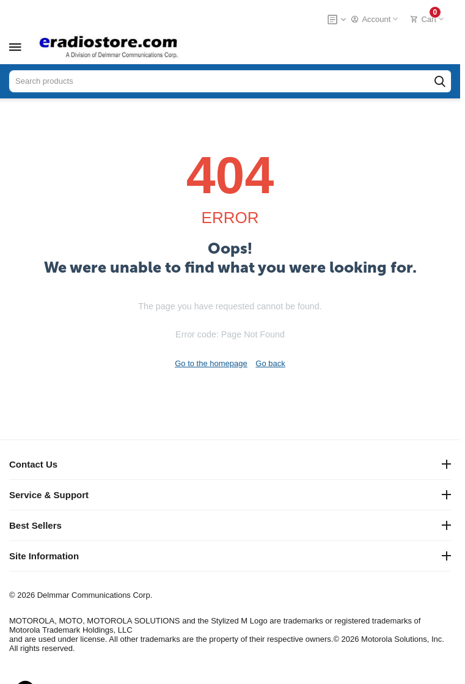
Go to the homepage (211, 363)
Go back (270, 363)
